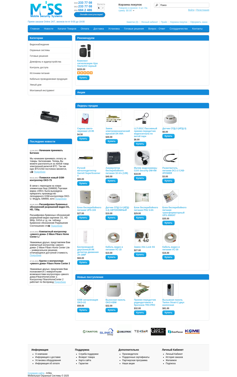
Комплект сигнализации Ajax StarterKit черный (87, 63)
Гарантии (83, 363)
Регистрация (202, 10)
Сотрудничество (179, 28)
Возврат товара (87, 357)
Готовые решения (134, 28)
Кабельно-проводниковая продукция (48, 79)
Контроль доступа (39, 67)
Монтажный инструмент (42, 90)
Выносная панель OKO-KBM (115, 301)
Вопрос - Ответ (156, 28)
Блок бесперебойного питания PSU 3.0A (146, 208)
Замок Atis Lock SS (144, 247)
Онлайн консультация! (89, 15)
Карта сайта (85, 360)
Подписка (171, 363)
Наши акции (128, 363)
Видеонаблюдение (39, 44)
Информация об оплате (47, 363)
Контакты (197, 28)
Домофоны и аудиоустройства (45, 61)
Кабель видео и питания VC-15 (114, 248)
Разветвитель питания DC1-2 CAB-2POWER (173, 170)
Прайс (164, 22)
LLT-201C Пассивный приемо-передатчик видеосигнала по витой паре (145, 132)
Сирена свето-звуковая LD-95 (85, 129)
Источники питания (39, 73)
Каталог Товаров (67, 28)
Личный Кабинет (174, 354)
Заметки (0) (132, 22)
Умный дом (35, 84)
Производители (130, 354)
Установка (114, 28)
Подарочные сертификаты (135, 357)
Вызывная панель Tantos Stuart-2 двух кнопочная (173, 302)
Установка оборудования (48, 360)
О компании (41, 354)
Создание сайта (36, 373)
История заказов (174, 357)
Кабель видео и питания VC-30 (171, 248)
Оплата (85, 28)
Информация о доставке (48, 357)
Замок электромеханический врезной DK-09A (118, 131)
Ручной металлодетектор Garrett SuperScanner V (88, 172)
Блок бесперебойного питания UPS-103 (89, 208)
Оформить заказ (198, 22)
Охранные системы (40, 50)
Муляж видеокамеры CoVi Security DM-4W (145, 169)
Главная (34, 28)
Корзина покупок (178, 22)
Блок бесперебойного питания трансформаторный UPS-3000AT (174, 211)
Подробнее (39, 172)
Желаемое (171, 360)
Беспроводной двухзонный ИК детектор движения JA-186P (88, 251)
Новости (48, 28)
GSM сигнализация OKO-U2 (87, 301)
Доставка (99, 28)
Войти (191, 10)
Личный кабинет (149, 22)
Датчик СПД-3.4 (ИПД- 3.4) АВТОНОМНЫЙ (117, 208)
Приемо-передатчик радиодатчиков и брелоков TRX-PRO (145, 302)
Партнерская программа (134, 360)
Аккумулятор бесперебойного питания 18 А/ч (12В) (117, 170)
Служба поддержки (89, 354)
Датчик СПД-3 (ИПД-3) (174, 128)
